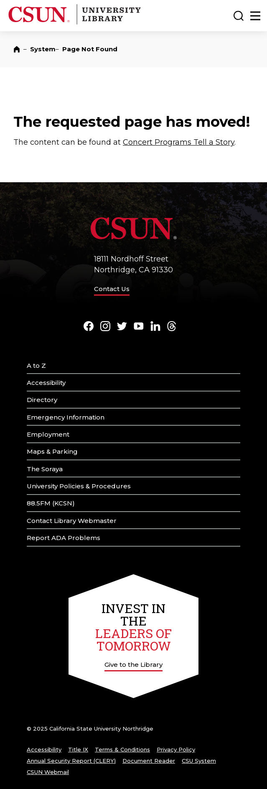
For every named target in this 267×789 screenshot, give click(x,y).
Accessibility (46, 383)
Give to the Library (133, 664)
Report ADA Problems (63, 538)
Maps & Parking (52, 451)
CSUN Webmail (48, 772)
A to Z (36, 365)
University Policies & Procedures (79, 486)
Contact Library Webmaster (72, 521)
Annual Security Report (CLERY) (71, 760)
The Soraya (45, 469)
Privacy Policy (176, 749)
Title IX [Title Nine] (78, 749)
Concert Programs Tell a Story (178, 142)
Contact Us (112, 289)
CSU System (199, 760)
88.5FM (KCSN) (51, 503)
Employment (48, 434)
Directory (42, 400)
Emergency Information (65, 417)
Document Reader (148, 760)
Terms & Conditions (122, 749)
